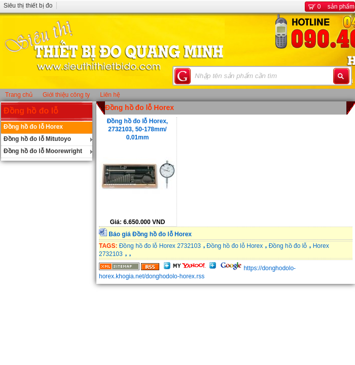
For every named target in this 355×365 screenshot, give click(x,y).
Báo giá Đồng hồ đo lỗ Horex (150, 234)
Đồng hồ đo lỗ (31, 110)
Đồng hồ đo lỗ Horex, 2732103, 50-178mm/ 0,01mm (137, 129)
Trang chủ (18, 94)
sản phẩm (329, 7)
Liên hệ (110, 94)
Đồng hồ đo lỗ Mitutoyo (37, 138)
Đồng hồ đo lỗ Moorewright (43, 151)
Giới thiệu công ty (66, 94)
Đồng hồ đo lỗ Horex (33, 126)
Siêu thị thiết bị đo (28, 5)
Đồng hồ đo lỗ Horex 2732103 (160, 245)
